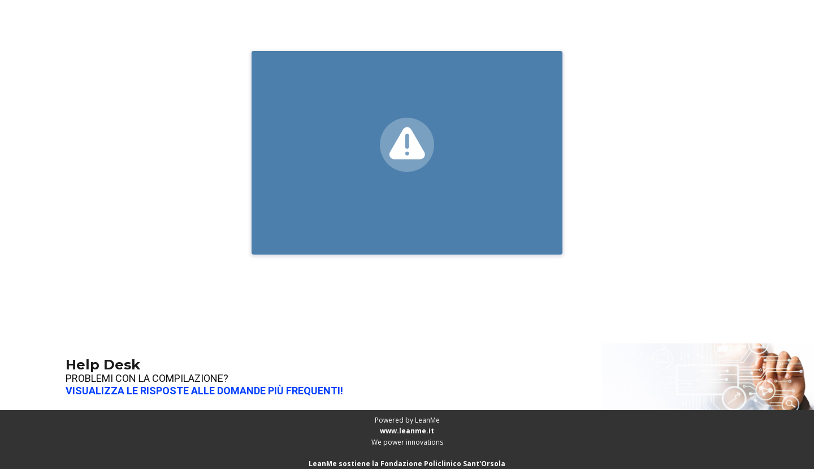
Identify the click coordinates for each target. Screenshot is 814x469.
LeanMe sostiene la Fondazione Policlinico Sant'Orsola (407, 463)
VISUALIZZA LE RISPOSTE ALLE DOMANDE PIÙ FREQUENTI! (204, 391)
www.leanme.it (407, 431)
